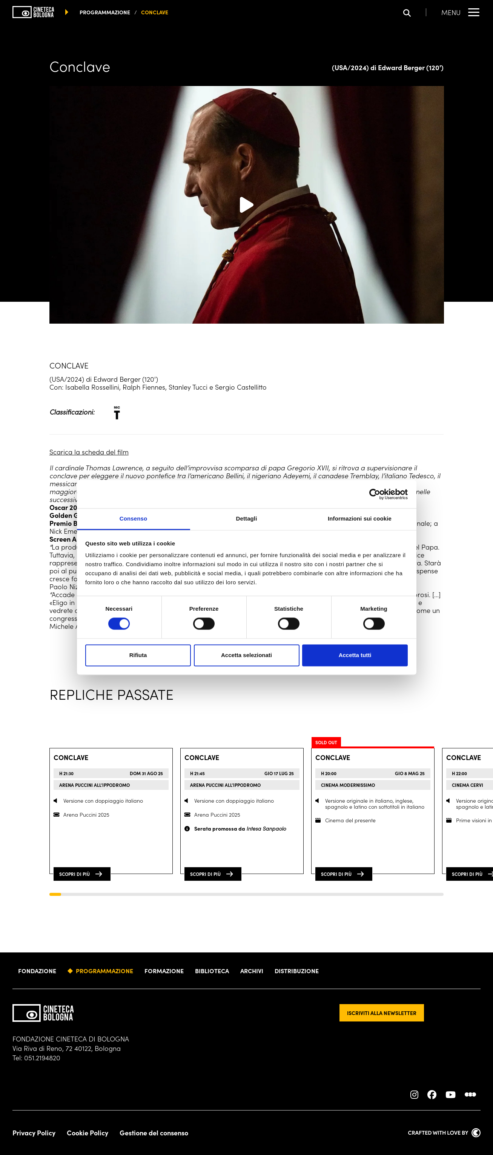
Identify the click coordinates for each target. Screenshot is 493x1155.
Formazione (164, 971)
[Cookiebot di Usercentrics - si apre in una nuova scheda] (375, 494)
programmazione (105, 12)
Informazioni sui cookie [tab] (360, 518)
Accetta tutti (355, 655)
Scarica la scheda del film (89, 451)
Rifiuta (138, 655)
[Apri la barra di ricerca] (414, 12)
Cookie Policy (87, 1132)
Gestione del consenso (154, 1132)
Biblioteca (212, 971)
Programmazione (104, 971)
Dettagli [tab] (246, 518)
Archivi (251, 971)
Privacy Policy (33, 1132)
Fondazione (37, 971)
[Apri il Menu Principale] (461, 12)
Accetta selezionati (246, 655)
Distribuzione (297, 971)
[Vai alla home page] (33, 12)
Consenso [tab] (133, 518)
